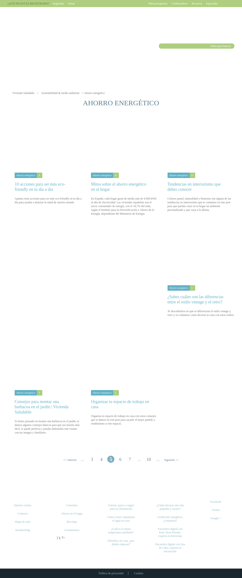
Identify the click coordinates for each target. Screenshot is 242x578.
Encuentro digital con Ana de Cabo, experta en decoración (170, 548)
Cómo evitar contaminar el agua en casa (121, 518)
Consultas (71, 505)
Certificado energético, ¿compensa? (170, 518)
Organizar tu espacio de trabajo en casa (120, 404)
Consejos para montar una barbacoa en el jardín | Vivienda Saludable (42, 406)
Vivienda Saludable (23, 93)
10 (149, 459)
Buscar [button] (162, 46)
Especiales (212, 3)
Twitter (216, 510)
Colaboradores (179, 3)
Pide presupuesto (158, 3)
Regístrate (58, 3)
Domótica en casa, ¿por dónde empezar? (121, 542)
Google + (216, 518)
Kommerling (22, 530)
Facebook (215, 501)
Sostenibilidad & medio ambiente (60, 93)
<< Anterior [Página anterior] (70, 460)
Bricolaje (72, 521)
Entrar (71, 3)
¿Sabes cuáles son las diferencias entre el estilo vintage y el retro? (196, 299)
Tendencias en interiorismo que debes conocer (194, 187)
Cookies (138, 573)
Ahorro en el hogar (72, 513)
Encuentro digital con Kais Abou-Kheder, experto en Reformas (170, 532)
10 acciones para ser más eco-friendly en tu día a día (40, 187)
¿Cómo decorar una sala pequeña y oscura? (170, 507)
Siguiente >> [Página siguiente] (171, 460)
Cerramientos (72, 530)
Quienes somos (22, 505)
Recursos (197, 3)
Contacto (22, 513)
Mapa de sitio (22, 521)
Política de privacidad (111, 573)
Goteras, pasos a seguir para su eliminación (121, 507)
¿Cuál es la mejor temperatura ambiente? (121, 530)
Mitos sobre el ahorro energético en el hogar (118, 187)
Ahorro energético (25, 175)
